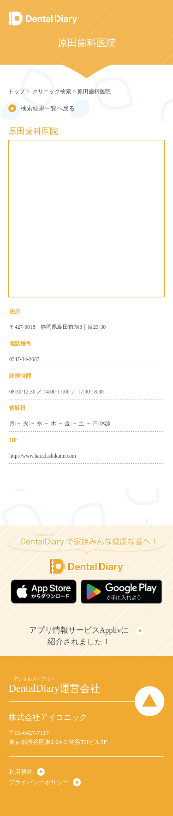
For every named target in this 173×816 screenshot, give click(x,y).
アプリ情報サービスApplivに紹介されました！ (79, 636)
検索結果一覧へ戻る (48, 108)
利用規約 (21, 771)
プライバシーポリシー (39, 782)
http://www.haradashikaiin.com (42, 456)
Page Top (149, 701)
